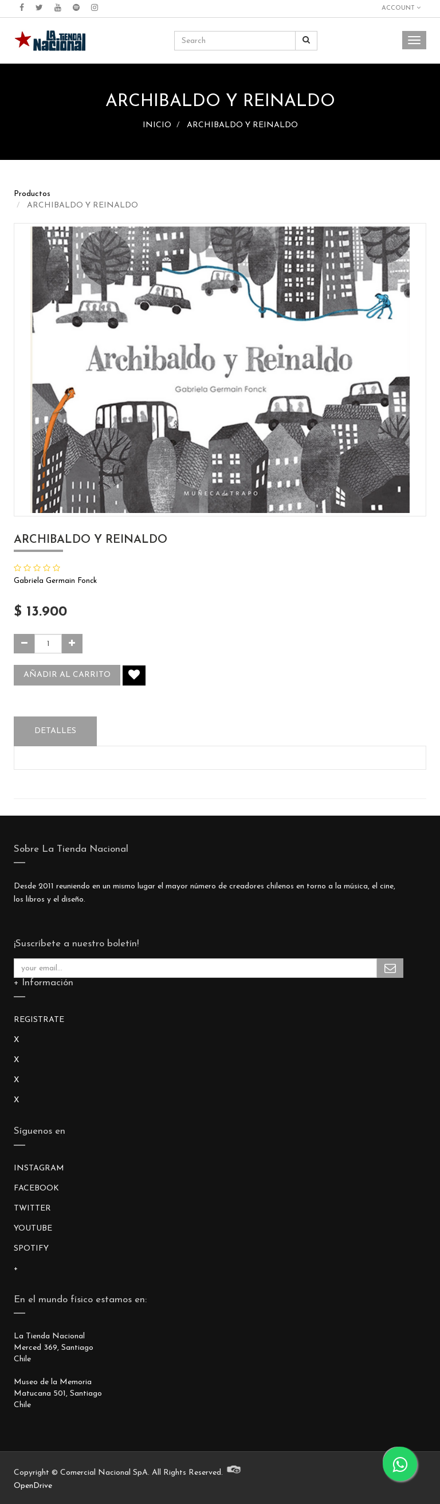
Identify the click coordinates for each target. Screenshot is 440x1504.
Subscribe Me (390, 968)
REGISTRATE (39, 1020)
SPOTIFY (31, 1248)
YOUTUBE (33, 1228)
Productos (32, 194)
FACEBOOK (36, 1188)
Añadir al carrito (67, 675)
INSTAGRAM (39, 1168)
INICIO (157, 125)
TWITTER (32, 1208)
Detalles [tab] (55, 731)
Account (401, 8)
